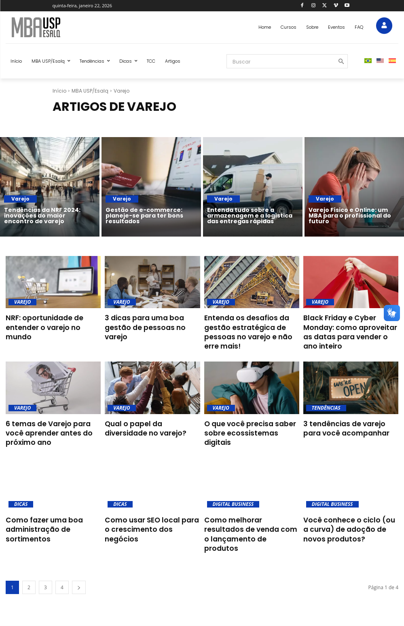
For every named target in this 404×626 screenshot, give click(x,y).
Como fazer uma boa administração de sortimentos (40, 525)
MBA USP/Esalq (90, 90)
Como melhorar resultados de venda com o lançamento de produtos (251, 525)
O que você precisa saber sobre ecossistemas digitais (250, 426)
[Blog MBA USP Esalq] (71, 27)
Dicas (20, 500)
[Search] (338, 61)
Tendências (326, 406)
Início (59, 90)
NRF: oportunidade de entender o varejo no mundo (51, 322)
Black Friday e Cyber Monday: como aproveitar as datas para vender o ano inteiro (350, 326)
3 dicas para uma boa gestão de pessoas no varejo (152, 322)
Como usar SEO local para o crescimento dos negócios (150, 520)
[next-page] (79, 572)
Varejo (20, 198)
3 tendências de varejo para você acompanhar (349, 426)
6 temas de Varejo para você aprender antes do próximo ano (53, 430)
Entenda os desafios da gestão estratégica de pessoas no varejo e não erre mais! (251, 331)
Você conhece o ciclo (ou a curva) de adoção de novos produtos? (348, 525)
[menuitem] (368, 61)
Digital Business (233, 500)
